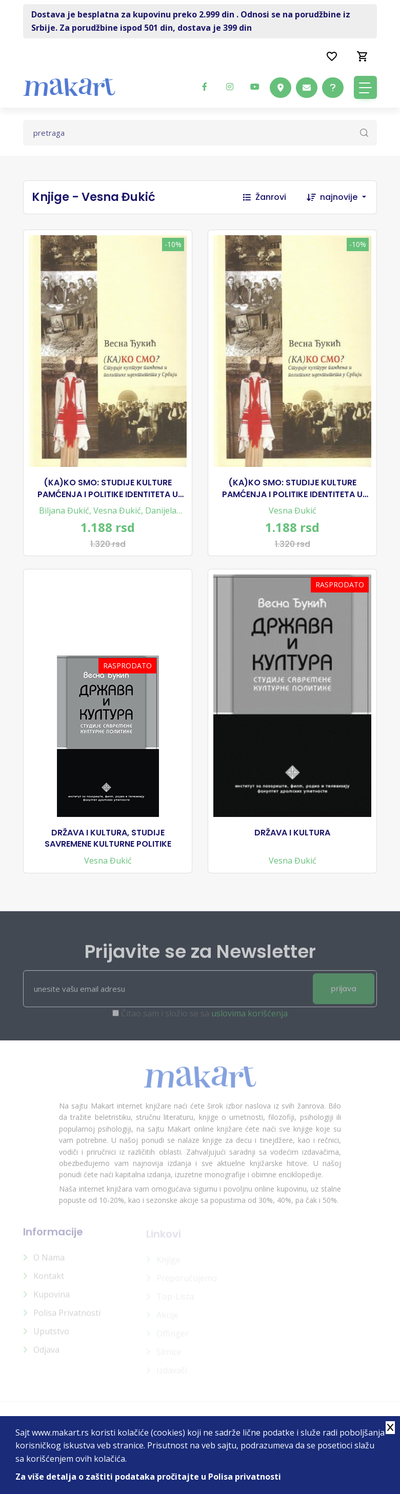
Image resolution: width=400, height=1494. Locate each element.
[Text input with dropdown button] (200, 133)
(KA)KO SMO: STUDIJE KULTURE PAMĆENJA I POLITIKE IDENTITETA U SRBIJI (107, 488)
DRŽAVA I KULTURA (292, 832)
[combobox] (348, 197)
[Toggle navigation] (365, 87)
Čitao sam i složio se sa (204, 1018)
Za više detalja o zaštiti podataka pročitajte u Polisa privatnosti (148, 1476)
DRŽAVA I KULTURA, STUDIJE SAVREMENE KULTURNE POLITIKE (108, 838)
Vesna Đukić (117, 510)
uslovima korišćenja (249, 1018)
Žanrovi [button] (264, 197)
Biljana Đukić (64, 510)
